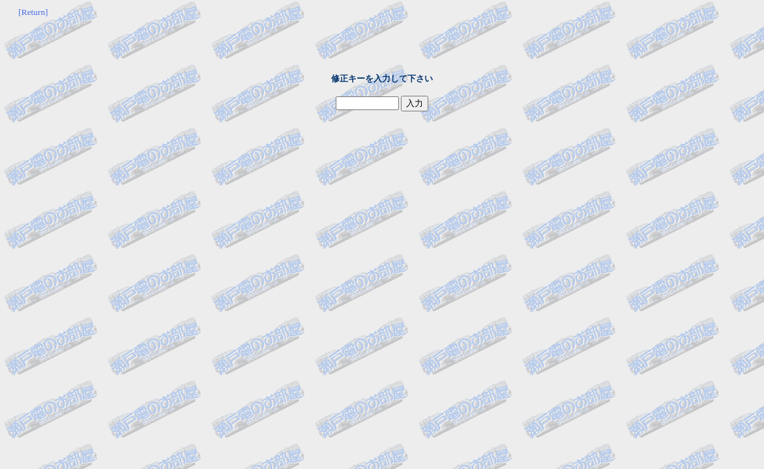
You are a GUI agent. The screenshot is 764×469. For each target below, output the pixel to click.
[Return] (33, 12)
